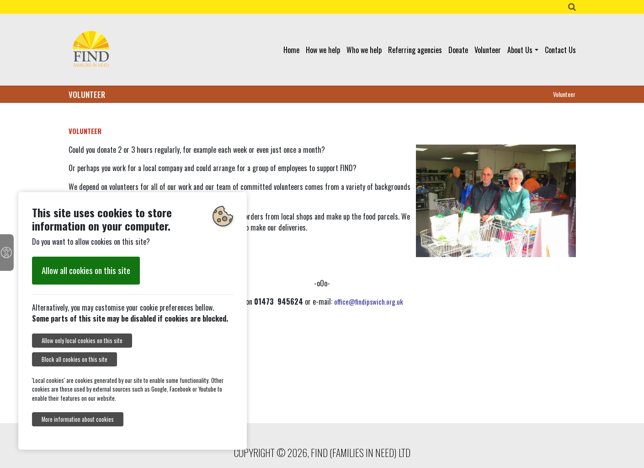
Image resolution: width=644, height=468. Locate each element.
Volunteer (487, 49)
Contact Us (560, 49)
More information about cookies (78, 419)
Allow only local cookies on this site (82, 340)
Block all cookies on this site (74, 359)
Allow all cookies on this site (86, 270)
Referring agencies (415, 49)
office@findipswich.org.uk (368, 301)
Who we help (364, 49)
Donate (458, 49)
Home (291, 49)
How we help (323, 49)
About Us (519, 49)
